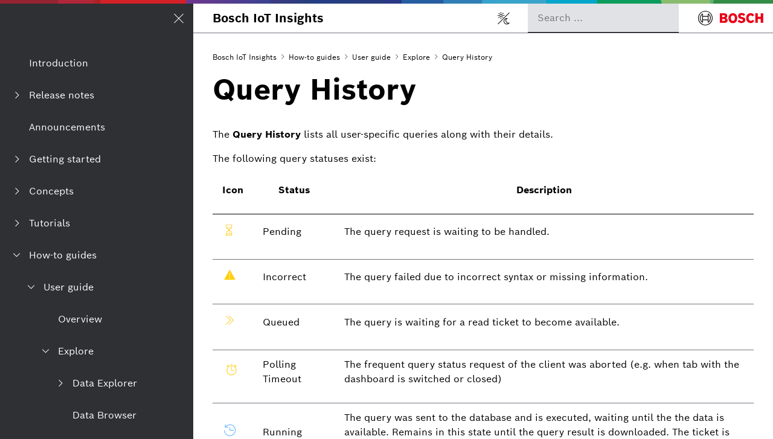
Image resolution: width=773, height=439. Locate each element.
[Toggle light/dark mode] (503, 18)
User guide (371, 57)
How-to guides (314, 57)
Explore (416, 57)
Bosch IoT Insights (268, 18)
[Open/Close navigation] (178, 18)
